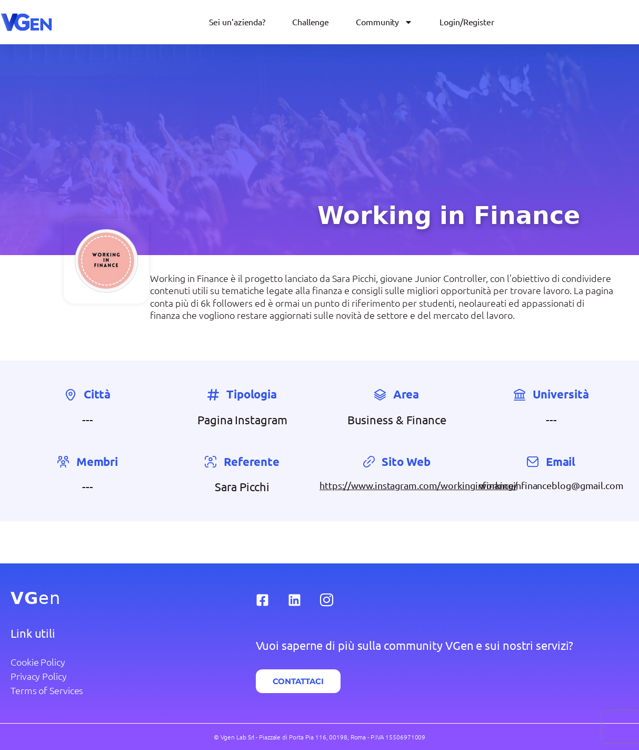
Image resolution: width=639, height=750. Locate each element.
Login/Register (467, 22)
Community (384, 22)
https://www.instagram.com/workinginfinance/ (418, 485)
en (36, 598)
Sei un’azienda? (237, 22)
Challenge (310, 22)
